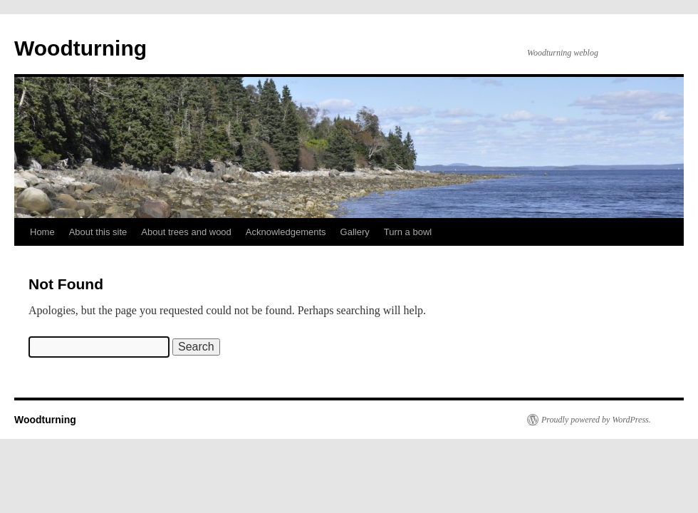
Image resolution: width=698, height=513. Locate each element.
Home (42, 232)
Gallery (355, 232)
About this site (98, 232)
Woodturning (80, 48)
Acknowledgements (286, 232)
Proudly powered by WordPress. (596, 420)
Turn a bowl (408, 232)
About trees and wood (186, 232)
